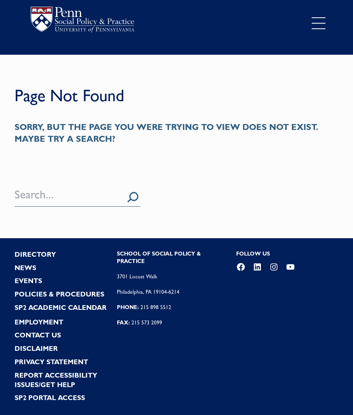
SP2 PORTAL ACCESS (50, 398)
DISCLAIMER (36, 348)
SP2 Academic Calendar (61, 307)
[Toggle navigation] (318, 23)
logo (82, 21)
